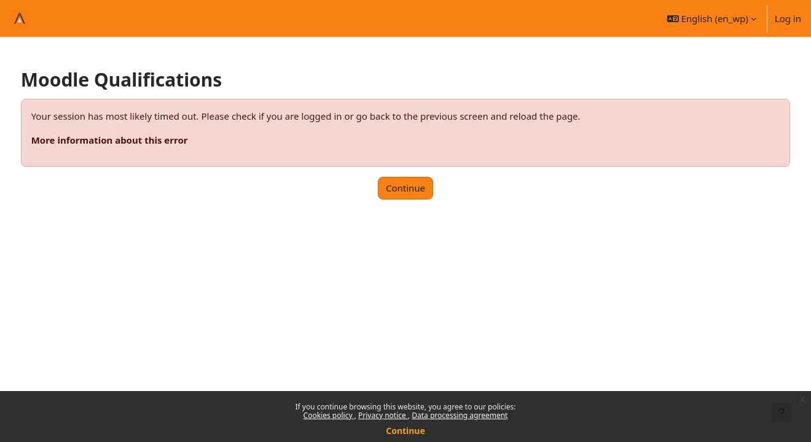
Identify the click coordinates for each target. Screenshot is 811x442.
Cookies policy (329, 415)
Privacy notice (383, 415)
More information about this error (132, 140)
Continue (405, 430)
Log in (788, 18)
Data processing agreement (459, 415)
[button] (711, 18)
